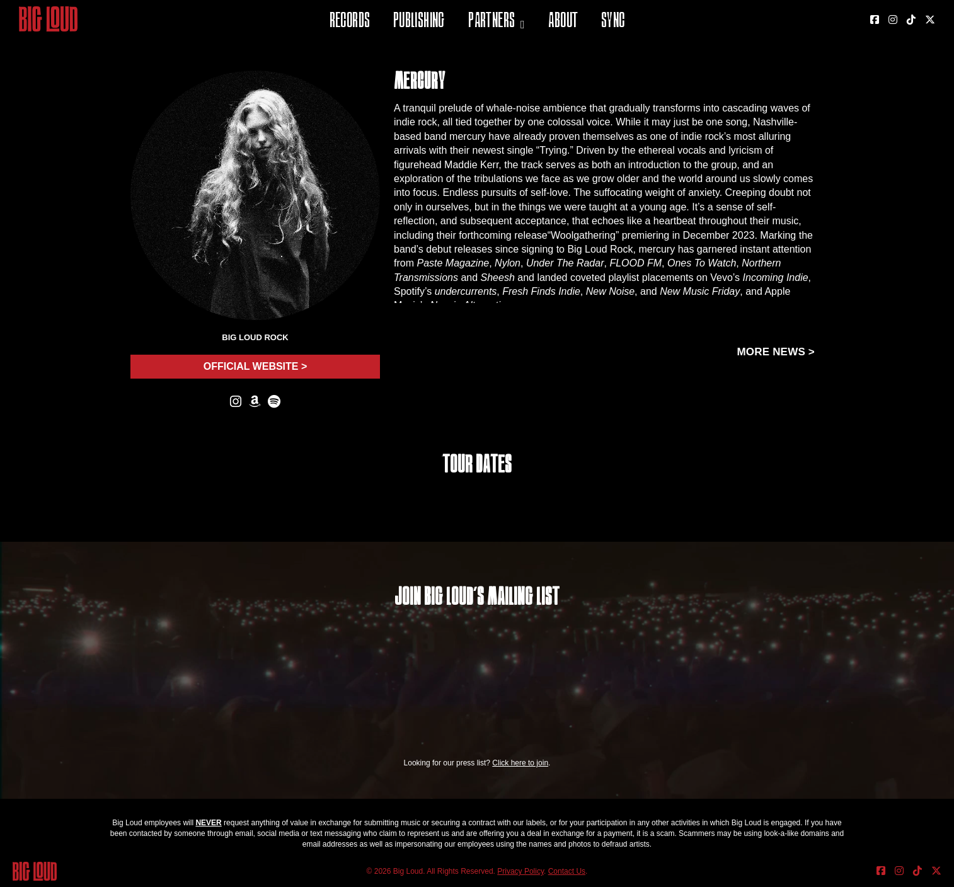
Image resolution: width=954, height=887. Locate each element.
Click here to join (520, 762)
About (563, 22)
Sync (613, 22)
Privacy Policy (520, 871)
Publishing (419, 22)
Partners (491, 22)
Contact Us (566, 871)
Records (350, 22)
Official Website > (255, 366)
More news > (776, 352)
